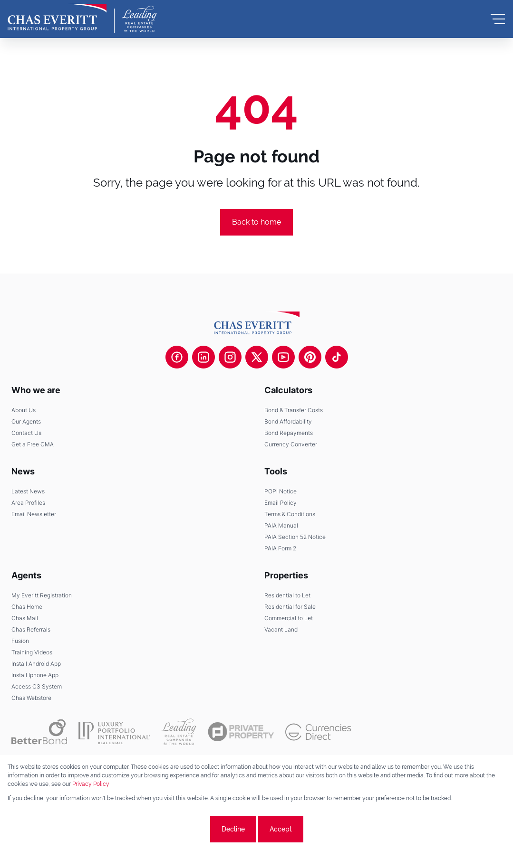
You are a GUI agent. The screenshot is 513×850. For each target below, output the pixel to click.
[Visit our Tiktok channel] (336, 357)
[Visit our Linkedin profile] (203, 357)
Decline (233, 829)
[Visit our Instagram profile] (230, 357)
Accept (281, 829)
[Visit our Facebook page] (176, 357)
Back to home (256, 222)
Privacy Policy (90, 784)
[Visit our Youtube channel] (283, 357)
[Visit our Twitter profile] (256, 357)
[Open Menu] (497, 19)
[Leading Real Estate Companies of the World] (139, 19)
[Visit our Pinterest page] (310, 357)
